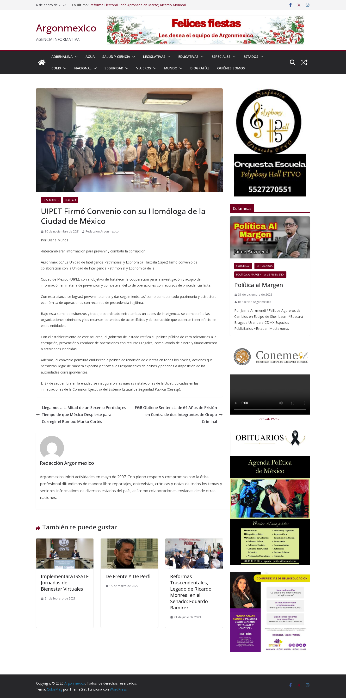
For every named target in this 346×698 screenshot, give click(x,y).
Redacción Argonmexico (102, 231)
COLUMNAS (243, 266)
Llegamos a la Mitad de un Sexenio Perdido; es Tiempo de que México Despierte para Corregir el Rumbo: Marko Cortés (81, 414)
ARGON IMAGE (270, 418)
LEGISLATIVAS (154, 56)
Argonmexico (66, 27)
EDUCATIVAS (188, 56)
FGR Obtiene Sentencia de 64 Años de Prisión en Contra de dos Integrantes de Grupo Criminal (179, 414)
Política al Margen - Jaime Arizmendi (260, 274)
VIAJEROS (143, 68)
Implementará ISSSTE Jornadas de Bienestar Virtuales (65, 582)
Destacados (51, 200)
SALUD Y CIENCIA (116, 56)
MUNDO (170, 68)
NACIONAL (83, 68)
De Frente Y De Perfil (128, 576)
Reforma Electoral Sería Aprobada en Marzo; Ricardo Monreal (138, 5)
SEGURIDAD (114, 68)
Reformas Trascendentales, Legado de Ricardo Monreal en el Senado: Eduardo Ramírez (190, 592)
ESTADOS (250, 56)
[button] (75, 56)
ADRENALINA (62, 56)
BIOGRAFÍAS (200, 68)
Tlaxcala (70, 200)
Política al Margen (258, 285)
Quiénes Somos (231, 68)
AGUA (90, 56)
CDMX (56, 68)
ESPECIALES (220, 56)
